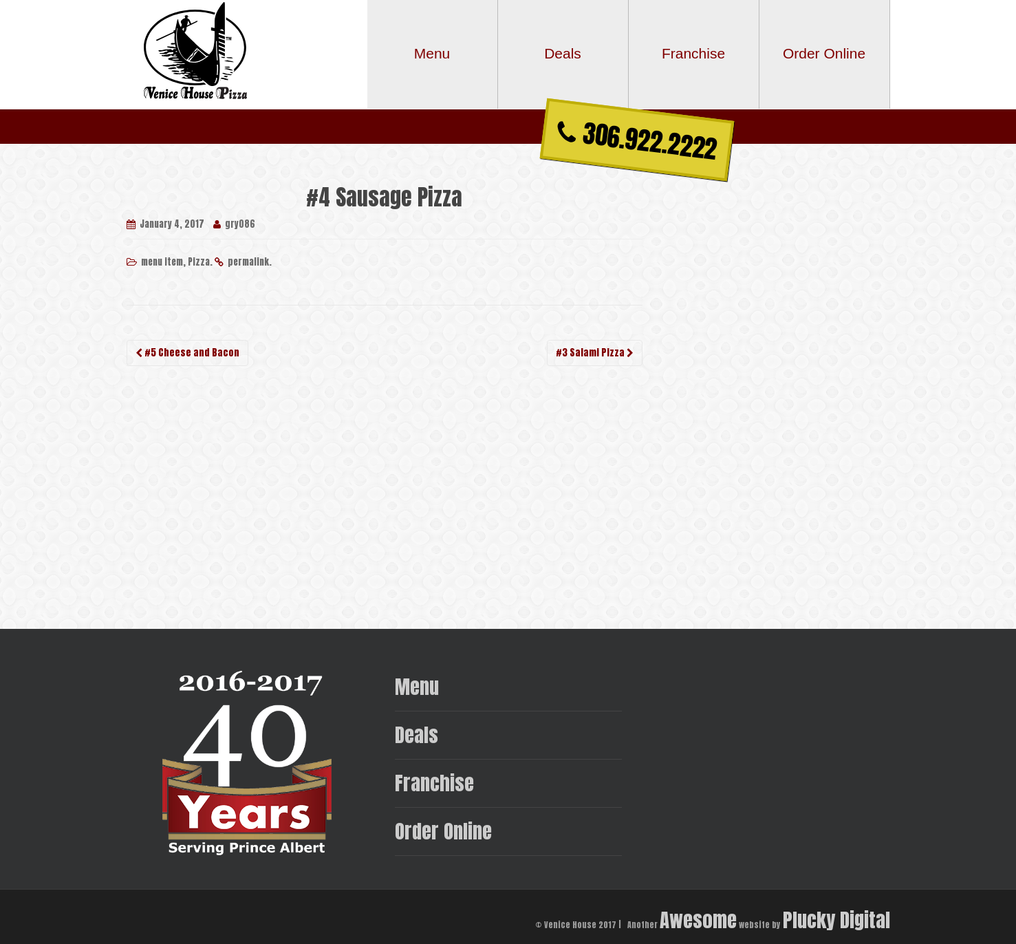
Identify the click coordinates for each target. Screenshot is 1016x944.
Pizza (199, 261)
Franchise (434, 782)
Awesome (698, 919)
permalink (248, 261)
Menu (417, 686)
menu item (162, 261)
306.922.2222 (638, 140)
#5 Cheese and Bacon (187, 352)
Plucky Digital (836, 919)
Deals (416, 734)
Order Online (443, 831)
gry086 (240, 223)
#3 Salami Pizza (595, 352)
